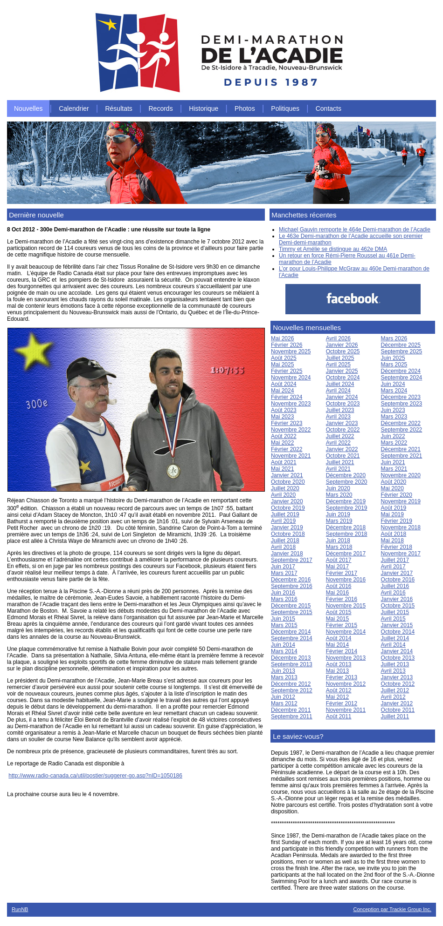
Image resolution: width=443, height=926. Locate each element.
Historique (203, 108)
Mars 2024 (394, 390)
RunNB (20, 909)
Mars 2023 (394, 416)
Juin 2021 (393, 462)
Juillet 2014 (395, 638)
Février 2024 (286, 397)
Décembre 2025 (401, 345)
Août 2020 (394, 482)
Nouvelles (28, 108)
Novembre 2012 (346, 684)
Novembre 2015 (346, 605)
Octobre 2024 (343, 377)
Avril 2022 (338, 442)
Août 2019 (394, 508)
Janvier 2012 (397, 703)
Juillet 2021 (340, 462)
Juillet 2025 (340, 358)
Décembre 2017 (346, 553)
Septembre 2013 (291, 664)
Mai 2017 (337, 566)
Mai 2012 (337, 697)
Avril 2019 (283, 521)
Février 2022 (286, 449)
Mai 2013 (337, 671)
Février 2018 (396, 547)
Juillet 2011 (395, 716)
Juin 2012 (283, 697)
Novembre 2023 (291, 403)
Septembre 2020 (346, 482)
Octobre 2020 (288, 482)
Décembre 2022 (401, 423)
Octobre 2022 (343, 429)
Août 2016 (339, 586)
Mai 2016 (337, 592)
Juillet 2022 (340, 436)
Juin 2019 (338, 514)
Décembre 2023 (401, 397)
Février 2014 (341, 651)
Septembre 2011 (291, 716)
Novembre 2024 (291, 377)
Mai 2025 (282, 364)
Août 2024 (284, 384)
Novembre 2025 (291, 351)
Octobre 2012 (398, 684)
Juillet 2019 (285, 514)
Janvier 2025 (342, 371)
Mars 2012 (284, 703)
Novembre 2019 (401, 501)
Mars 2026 (394, 338)
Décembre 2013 (291, 658)
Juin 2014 (283, 645)
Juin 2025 (393, 358)
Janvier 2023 (342, 423)
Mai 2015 (337, 618)
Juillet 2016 (395, 586)
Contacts (328, 108)
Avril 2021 (338, 469)
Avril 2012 (393, 697)
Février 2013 (341, 677)
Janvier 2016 (397, 599)
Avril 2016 (393, 592)
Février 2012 (341, 703)
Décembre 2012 (291, 684)
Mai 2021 (282, 469)
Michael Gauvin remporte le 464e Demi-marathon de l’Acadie (354, 229)
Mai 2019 (392, 514)
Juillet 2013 (395, 664)
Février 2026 (286, 345)
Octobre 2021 (343, 456)
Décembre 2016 (291, 579)
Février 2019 (396, 521)
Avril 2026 (338, 338)
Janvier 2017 (397, 573)
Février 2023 (286, 423)
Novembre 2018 (401, 527)
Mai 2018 (392, 540)
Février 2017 (341, 573)
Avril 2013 (393, 671)
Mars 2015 (284, 625)
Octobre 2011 (398, 710)
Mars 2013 (284, 677)
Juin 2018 (338, 540)
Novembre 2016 (346, 579)
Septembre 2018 (346, 534)
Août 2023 (284, 410)
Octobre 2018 (288, 534)
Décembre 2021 (401, 449)
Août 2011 (339, 716)
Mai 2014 (337, 645)
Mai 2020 (392, 488)
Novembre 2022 (291, 429)
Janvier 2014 (397, 651)
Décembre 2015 (291, 605)
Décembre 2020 (346, 475)
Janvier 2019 (287, 527)
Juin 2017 (283, 566)
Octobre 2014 (398, 632)
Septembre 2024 (401, 377)
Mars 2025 (394, 364)
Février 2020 (396, 495)
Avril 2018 (283, 547)
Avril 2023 (338, 416)
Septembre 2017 (291, 560)
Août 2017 (339, 560)
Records (161, 108)
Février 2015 (341, 625)
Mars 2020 (339, 495)
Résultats (118, 108)
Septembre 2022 (401, 429)
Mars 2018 (339, 547)
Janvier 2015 (397, 625)
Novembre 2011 (346, 710)
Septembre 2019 (346, 508)
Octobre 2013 (398, 658)
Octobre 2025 (343, 351)
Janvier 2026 (342, 345)
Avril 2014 (393, 645)
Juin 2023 (393, 410)
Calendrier (74, 108)
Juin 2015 (283, 618)
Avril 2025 (338, 364)
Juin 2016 (283, 592)
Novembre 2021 (291, 456)
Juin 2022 (393, 436)
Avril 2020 (283, 495)
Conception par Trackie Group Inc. (392, 909)
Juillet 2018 (285, 540)
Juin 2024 (393, 384)
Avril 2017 (393, 566)
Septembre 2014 (291, 638)
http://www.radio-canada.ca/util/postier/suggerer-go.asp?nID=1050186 (95, 775)
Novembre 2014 (346, 632)
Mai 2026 (282, 338)
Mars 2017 (284, 573)
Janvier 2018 (287, 553)
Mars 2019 (339, 521)
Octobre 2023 (343, 403)
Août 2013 (339, 664)
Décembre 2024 (401, 371)
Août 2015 (339, 612)
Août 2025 (284, 358)
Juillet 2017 (395, 560)
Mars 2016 (284, 599)
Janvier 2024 (342, 397)
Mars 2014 (284, 651)
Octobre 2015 (398, 605)
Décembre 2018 (346, 527)
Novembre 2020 (401, 475)
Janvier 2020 (287, 501)
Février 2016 (341, 599)
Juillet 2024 (340, 384)
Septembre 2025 (401, 351)
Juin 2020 (338, 488)
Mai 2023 (282, 416)
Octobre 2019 (288, 508)
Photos (245, 108)
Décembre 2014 (291, 632)
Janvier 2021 (287, 475)
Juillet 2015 (395, 612)
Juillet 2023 (340, 410)
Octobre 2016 (398, 579)
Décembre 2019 (346, 501)
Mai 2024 (282, 390)
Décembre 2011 (291, 710)
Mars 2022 (394, 442)
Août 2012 (339, 690)
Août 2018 (394, 534)
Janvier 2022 (342, 449)
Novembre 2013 (346, 658)
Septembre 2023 (401, 403)
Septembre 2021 (401, 456)
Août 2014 (339, 638)
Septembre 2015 (291, 612)
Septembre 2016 (291, 586)
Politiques (285, 108)
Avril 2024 (338, 390)
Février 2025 (286, 371)
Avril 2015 (393, 618)
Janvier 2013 (397, 677)
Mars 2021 (394, 469)
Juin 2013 (283, 671)
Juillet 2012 (395, 690)
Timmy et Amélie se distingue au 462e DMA (333, 249)
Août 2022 (284, 436)
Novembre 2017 (401, 553)
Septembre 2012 (291, 690)
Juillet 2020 (285, 488)
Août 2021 (284, 462)
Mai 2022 (282, 442)
